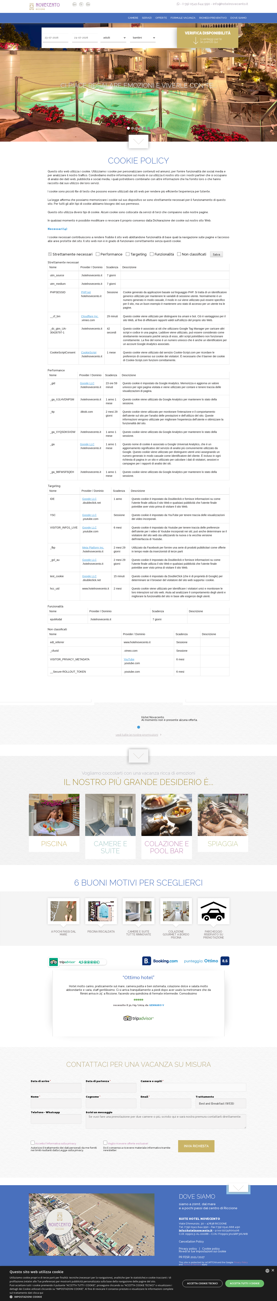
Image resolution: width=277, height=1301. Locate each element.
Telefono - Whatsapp (45, 1112)
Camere (133, 17)
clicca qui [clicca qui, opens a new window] (38, 1292)
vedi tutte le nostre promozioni (139, 734)
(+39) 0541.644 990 (196, 4)
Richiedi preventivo (213, 17)
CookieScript (88, 352)
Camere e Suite (110, 847)
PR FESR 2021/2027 (191, 1257)
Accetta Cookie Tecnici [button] (202, 1283)
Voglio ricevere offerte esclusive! (128, 1143)
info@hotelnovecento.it (230, 4)
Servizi (147, 17)
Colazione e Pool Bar (166, 847)
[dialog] (138, 1283)
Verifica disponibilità (207, 37)
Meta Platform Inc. (93, 547)
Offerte (161, 17)
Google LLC (87, 383)
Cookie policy (211, 1248)
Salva (216, 254)
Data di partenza (98, 1081)
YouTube (129, 659)
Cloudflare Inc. (89, 316)
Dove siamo (238, 17)
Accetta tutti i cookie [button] (244, 1283)
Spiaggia (223, 844)
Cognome (93, 1097)
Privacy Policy (241, 1262)
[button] (193, 1087)
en (74, 4)
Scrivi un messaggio (99, 1112)
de (88, 4)
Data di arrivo (41, 1081)
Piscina (54, 844)
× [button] (272, 1270)
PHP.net (86, 292)
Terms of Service (192, 1264)
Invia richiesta (196, 1146)
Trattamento (205, 1097)
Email (145, 1097)
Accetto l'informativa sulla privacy (55, 1143)
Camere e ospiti (152, 1081)
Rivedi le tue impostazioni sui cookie (202, 1251)
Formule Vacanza (183, 17)
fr (81, 4)
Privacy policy (188, 1248)
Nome (35, 1097)
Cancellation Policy (191, 1241)
